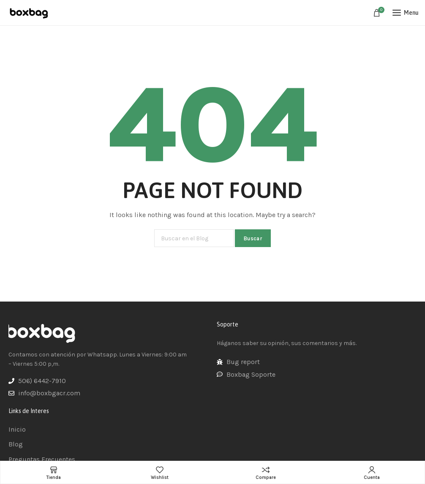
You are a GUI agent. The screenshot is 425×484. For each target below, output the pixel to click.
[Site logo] (29, 12)
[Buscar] (194, 238)
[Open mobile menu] (405, 12)
